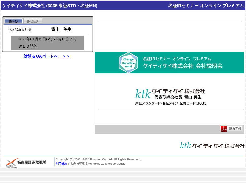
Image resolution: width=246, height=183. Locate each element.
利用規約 (61, 163)
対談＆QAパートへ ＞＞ (47, 56)
